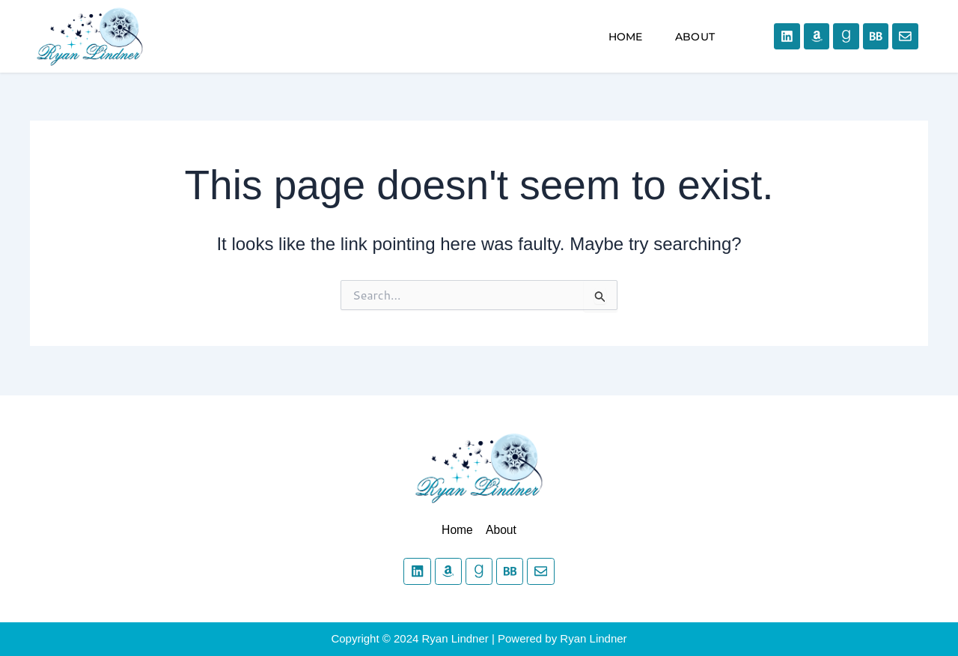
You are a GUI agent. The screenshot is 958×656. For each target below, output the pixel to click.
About (695, 36)
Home (625, 36)
